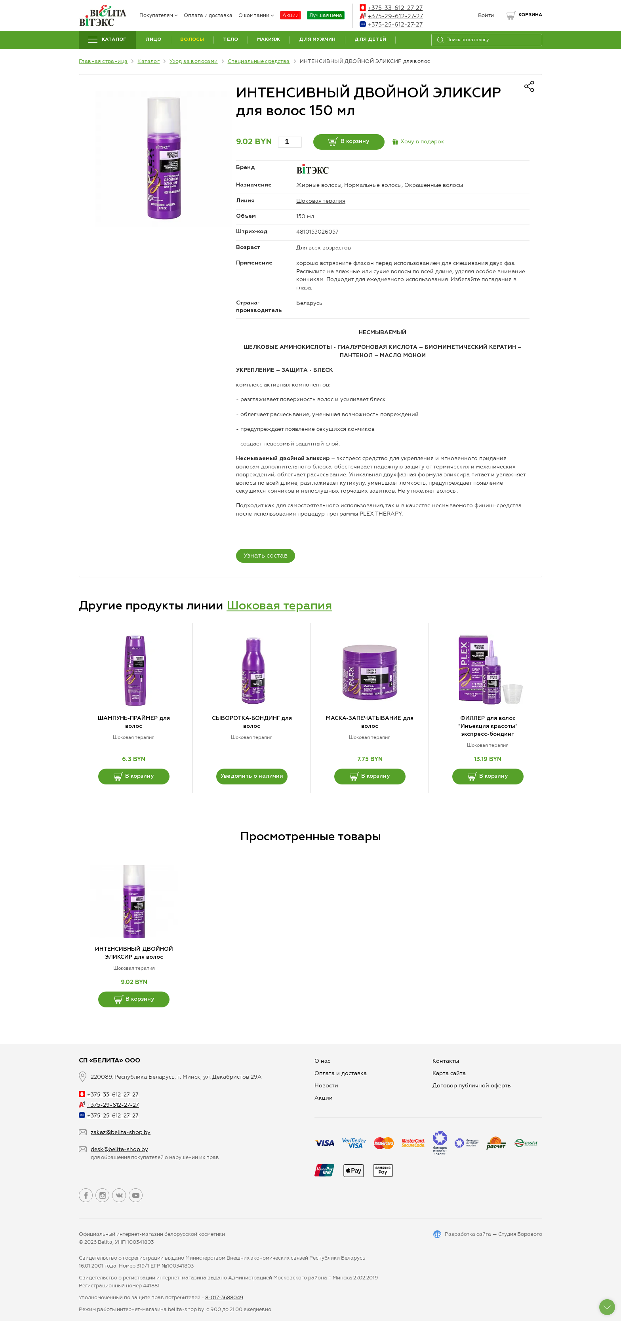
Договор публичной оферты (472, 1085)
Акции (290, 15)
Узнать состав (266, 555)
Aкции (323, 1097)
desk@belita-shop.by (119, 1149)
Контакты (445, 1061)
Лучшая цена (325, 15)
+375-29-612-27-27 (391, 16)
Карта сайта (449, 1073)
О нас (322, 1061)
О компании (256, 15)
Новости (326, 1085)
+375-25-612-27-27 (391, 24)
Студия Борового (520, 1234)
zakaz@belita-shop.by (120, 1132)
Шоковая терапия (320, 201)
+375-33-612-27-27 (391, 7)
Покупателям (158, 15)
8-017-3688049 (224, 1297)
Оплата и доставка (208, 15)
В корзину (348, 141)
